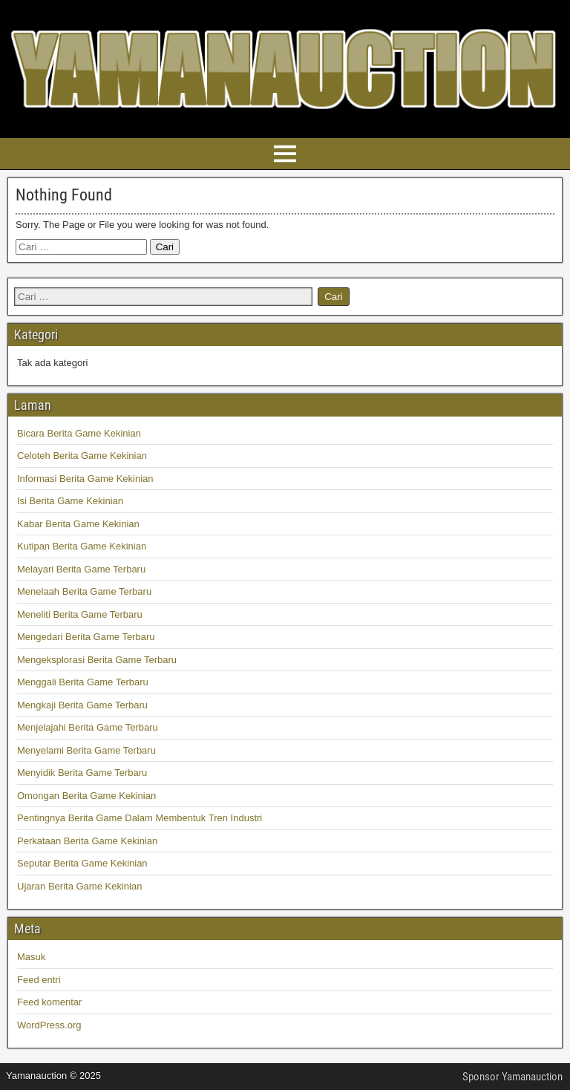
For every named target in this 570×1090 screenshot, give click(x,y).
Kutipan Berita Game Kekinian (81, 546)
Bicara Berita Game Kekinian (79, 433)
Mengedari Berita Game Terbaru (85, 636)
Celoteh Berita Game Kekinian (82, 455)
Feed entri (39, 979)
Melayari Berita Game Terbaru (81, 569)
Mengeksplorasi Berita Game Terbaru (97, 659)
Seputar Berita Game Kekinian (82, 863)
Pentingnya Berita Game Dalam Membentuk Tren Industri (139, 817)
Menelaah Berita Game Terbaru (84, 591)
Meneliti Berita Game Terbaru (79, 614)
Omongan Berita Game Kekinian (86, 795)
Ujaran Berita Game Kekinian (79, 886)
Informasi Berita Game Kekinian (85, 478)
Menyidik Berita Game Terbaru (82, 772)
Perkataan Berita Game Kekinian (87, 840)
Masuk (31, 956)
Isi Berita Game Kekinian (70, 500)
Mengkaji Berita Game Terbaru (82, 705)
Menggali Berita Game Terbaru (82, 682)
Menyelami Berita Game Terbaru (86, 750)
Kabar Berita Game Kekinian (78, 523)
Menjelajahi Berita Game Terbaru (87, 727)
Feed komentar (49, 1002)
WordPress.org (49, 1025)
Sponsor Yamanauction (512, 1076)
